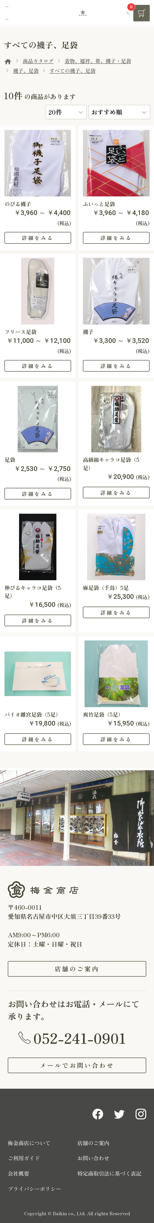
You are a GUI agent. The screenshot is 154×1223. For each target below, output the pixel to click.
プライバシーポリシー (34, 1189)
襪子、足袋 (26, 70)
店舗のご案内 (77, 968)
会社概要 (18, 1173)
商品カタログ (38, 60)
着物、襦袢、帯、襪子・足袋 (98, 60)
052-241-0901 (79, 1037)
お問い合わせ (93, 1158)
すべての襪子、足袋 (73, 70)
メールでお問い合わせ (77, 1065)
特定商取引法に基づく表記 (109, 1173)
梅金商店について (29, 1143)
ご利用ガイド (24, 1158)
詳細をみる (38, 237)
